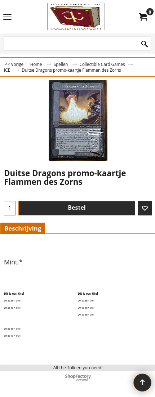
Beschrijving (22, 228)
